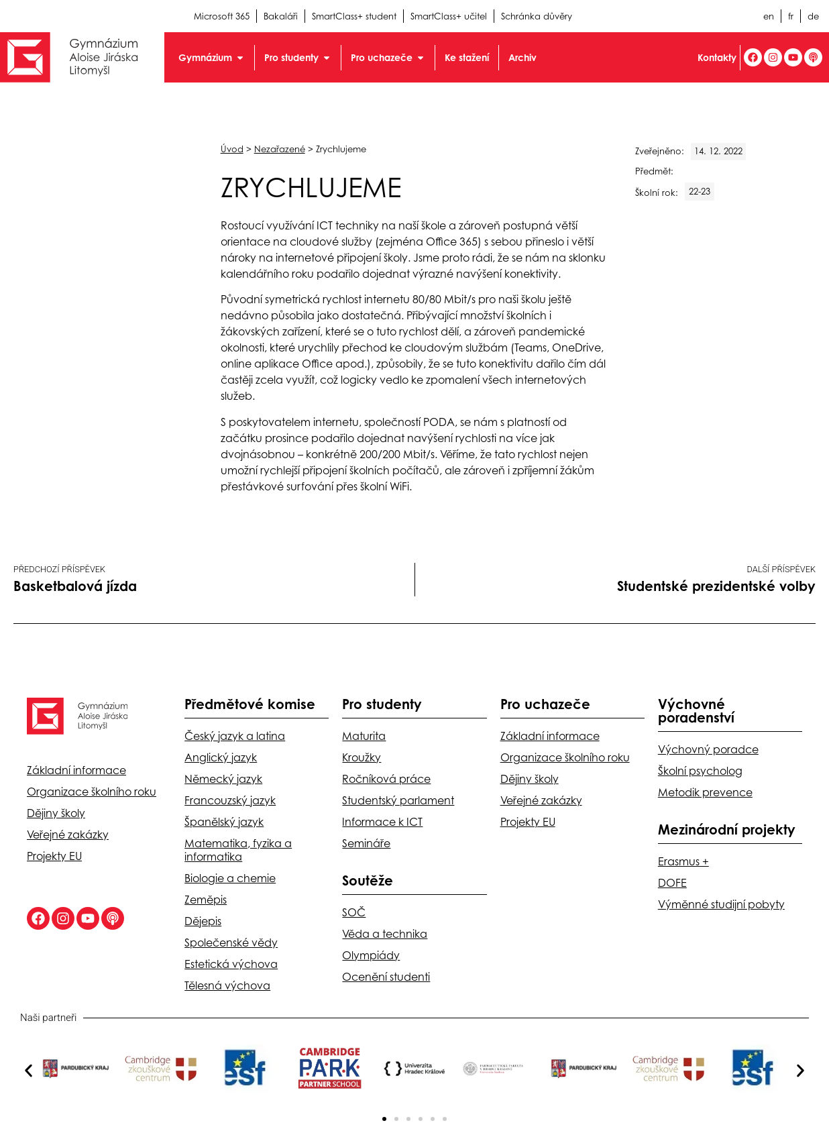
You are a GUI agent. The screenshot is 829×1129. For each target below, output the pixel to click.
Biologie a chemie (230, 878)
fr (790, 16)
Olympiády (371, 955)
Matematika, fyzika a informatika (238, 850)
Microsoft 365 (222, 16)
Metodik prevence (705, 792)
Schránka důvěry (536, 16)
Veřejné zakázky (68, 834)
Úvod (232, 149)
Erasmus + (683, 861)
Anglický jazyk (220, 757)
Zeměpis (205, 899)
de (813, 16)
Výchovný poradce (708, 749)
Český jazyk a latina (234, 736)
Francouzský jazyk (230, 800)
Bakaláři (281, 16)
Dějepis (202, 921)
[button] (28, 1071)
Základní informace (76, 770)
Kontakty (717, 57)
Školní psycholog (700, 770)
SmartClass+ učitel (448, 16)
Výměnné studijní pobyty (721, 904)
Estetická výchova (231, 964)
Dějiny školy (56, 813)
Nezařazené (279, 149)
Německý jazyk (223, 779)
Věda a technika (384, 933)
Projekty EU (54, 856)
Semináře (366, 843)
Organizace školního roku (91, 791)
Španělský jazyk (224, 821)
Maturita (364, 736)
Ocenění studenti (386, 976)
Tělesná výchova (227, 985)
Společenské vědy (231, 942)
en (768, 16)
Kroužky (361, 757)
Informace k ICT (382, 821)
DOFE (672, 883)
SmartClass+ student (354, 16)
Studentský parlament (398, 800)
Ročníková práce (386, 779)
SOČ (354, 912)
